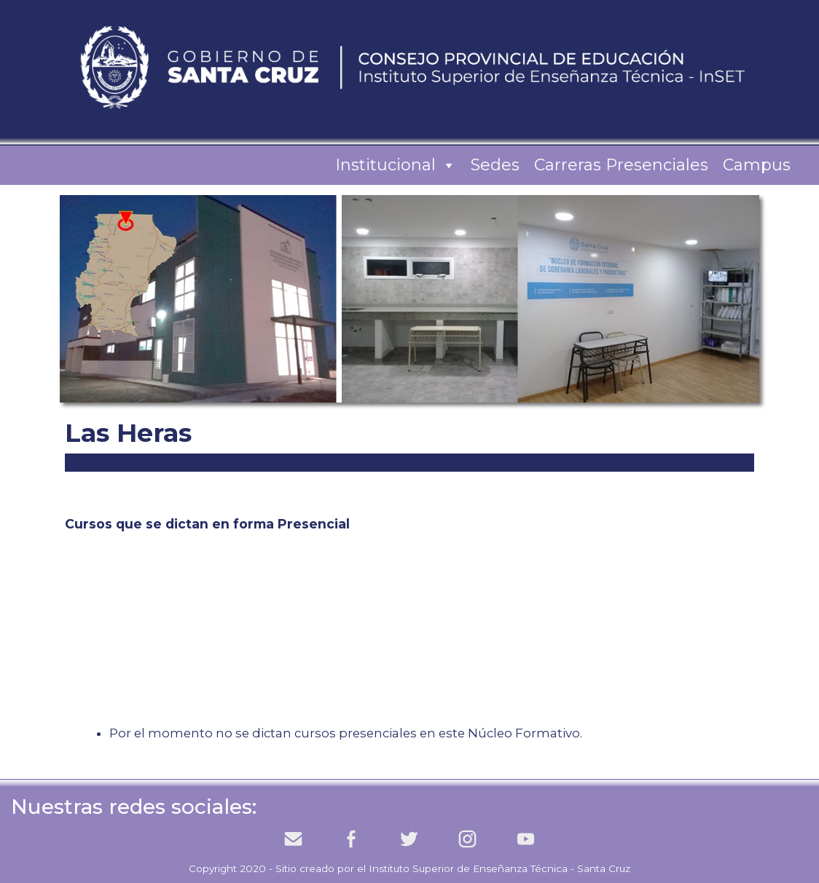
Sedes (495, 165)
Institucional (395, 165)
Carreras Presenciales (621, 165)
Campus (757, 165)
